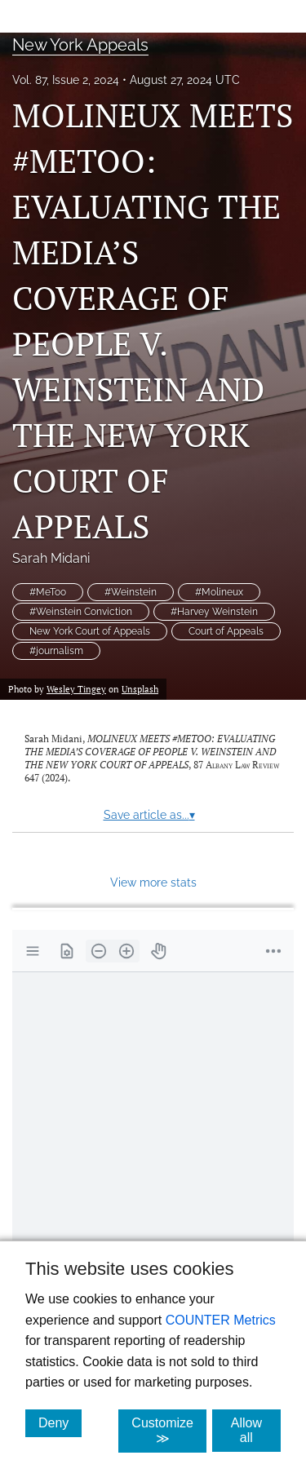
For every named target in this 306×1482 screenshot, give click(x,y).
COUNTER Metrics (221, 1320)
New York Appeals (80, 45)
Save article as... (149, 814)
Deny (60, 1422)
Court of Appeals (226, 631)
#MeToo (47, 592)
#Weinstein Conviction (80, 611)
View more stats (153, 882)
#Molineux (219, 592)
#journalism (56, 651)
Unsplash (140, 689)
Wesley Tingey (76, 689)
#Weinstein (130, 592)
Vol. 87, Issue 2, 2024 (65, 79)
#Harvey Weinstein (214, 611)
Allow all (256, 1430)
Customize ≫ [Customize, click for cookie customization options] (168, 1430)
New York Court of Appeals (89, 631)
